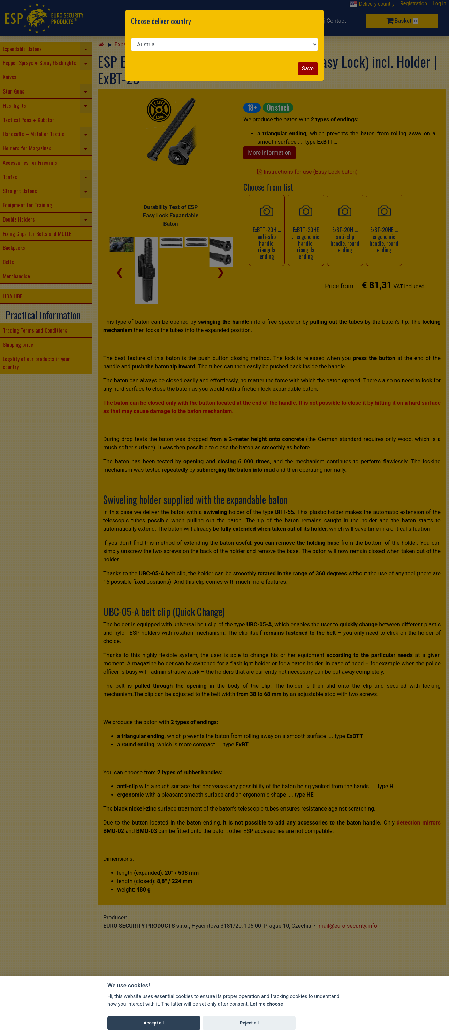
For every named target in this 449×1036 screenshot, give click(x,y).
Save (308, 68)
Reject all (249, 1023)
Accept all (154, 1023)
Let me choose (266, 1004)
